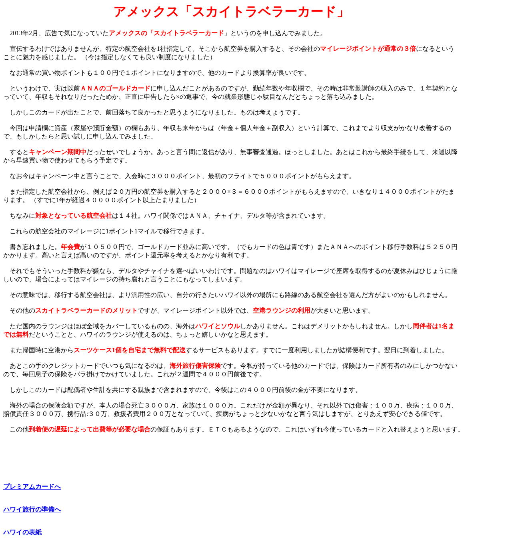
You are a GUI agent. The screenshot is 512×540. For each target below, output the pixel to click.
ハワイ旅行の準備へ (32, 509)
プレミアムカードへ (32, 486)
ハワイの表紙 (22, 532)
